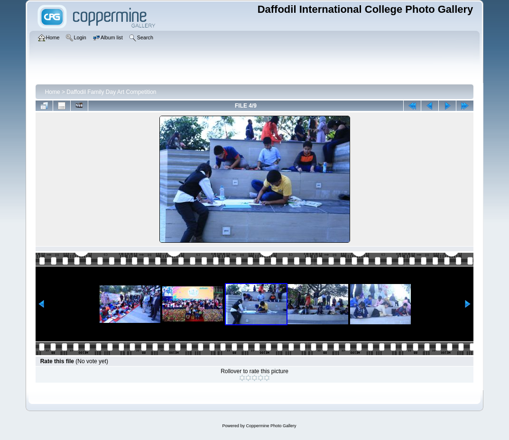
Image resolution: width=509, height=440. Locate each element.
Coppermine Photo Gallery (271, 425)
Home (52, 92)
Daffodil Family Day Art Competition (111, 92)
